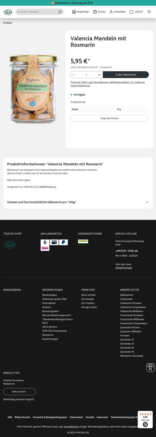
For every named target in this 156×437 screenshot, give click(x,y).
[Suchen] (60, 11)
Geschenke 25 (127, 339)
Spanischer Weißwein (130, 331)
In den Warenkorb (126, 74)
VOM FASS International (54, 331)
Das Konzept (87, 299)
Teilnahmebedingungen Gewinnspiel (130, 417)
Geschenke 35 (127, 343)
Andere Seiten (129, 289)
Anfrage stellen (89, 307)
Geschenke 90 (127, 352)
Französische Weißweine (132, 319)
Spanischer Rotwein (130, 327)
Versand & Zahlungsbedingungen (50, 417)
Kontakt (90, 417)
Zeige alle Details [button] (109, 118)
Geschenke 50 (127, 347)
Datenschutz (76, 417)
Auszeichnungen (50, 339)
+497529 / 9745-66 (126, 250)
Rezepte (46, 307)
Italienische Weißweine (131, 311)
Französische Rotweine (131, 315)
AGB (10, 417)
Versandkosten (71, 426)
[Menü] (149, 12)
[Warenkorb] (136, 12)
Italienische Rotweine (131, 303)
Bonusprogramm (50, 311)
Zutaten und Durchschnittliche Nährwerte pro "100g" (41, 202)
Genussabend (12, 289)
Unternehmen (49, 303)
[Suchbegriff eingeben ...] (36, 11)
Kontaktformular (123, 267)
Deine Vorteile (88, 295)
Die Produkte (88, 303)
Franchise (88, 289)
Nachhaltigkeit (49, 295)
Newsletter (48, 335)
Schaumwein (126, 299)
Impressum (102, 417)
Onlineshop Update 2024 (54, 299)
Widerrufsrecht (22, 417)
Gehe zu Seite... (19, 391)
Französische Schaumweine (133, 323)
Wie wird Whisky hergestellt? (56, 315)
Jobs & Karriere (49, 327)
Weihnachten (126, 295)
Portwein (124, 335)
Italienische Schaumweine (133, 307)
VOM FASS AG (82, 432)
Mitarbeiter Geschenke (131, 356)
